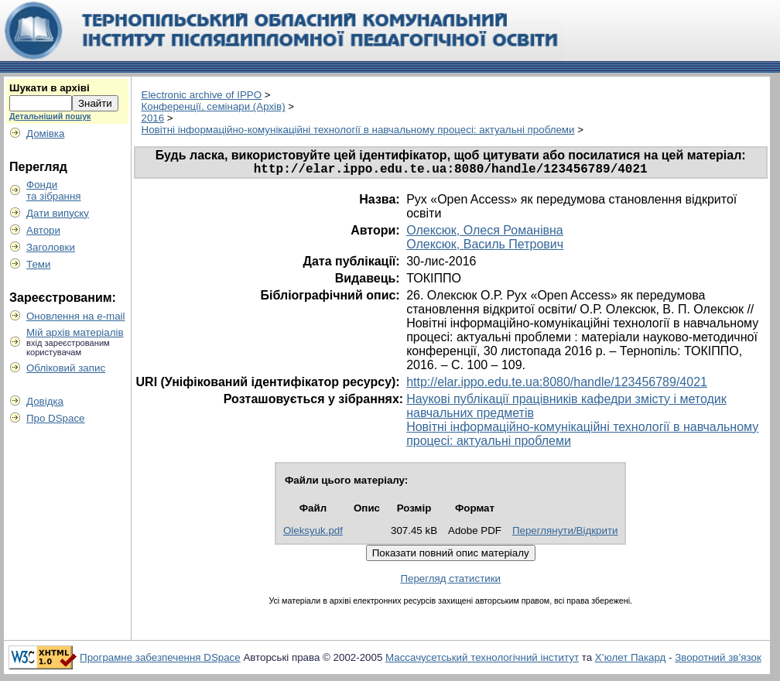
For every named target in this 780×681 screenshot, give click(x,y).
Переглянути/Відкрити (565, 533)
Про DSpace (55, 418)
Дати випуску (57, 213)
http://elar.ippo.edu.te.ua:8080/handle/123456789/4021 (556, 385)
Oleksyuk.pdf (313, 533)
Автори (43, 230)
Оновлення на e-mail (75, 316)
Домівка (45, 133)
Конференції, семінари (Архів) (214, 106)
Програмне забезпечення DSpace (160, 660)
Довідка (44, 401)
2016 (153, 118)
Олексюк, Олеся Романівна (484, 233)
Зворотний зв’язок (718, 660)
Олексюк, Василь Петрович (484, 247)
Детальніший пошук (50, 116)
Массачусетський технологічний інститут (482, 660)
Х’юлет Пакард (630, 660)
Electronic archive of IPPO (202, 95)
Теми (38, 264)
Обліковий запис (65, 368)
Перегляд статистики (450, 581)
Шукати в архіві (49, 88)
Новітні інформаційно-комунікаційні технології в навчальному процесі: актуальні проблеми (358, 129)
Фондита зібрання (53, 190)
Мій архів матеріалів (75, 332)
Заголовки (50, 247)
